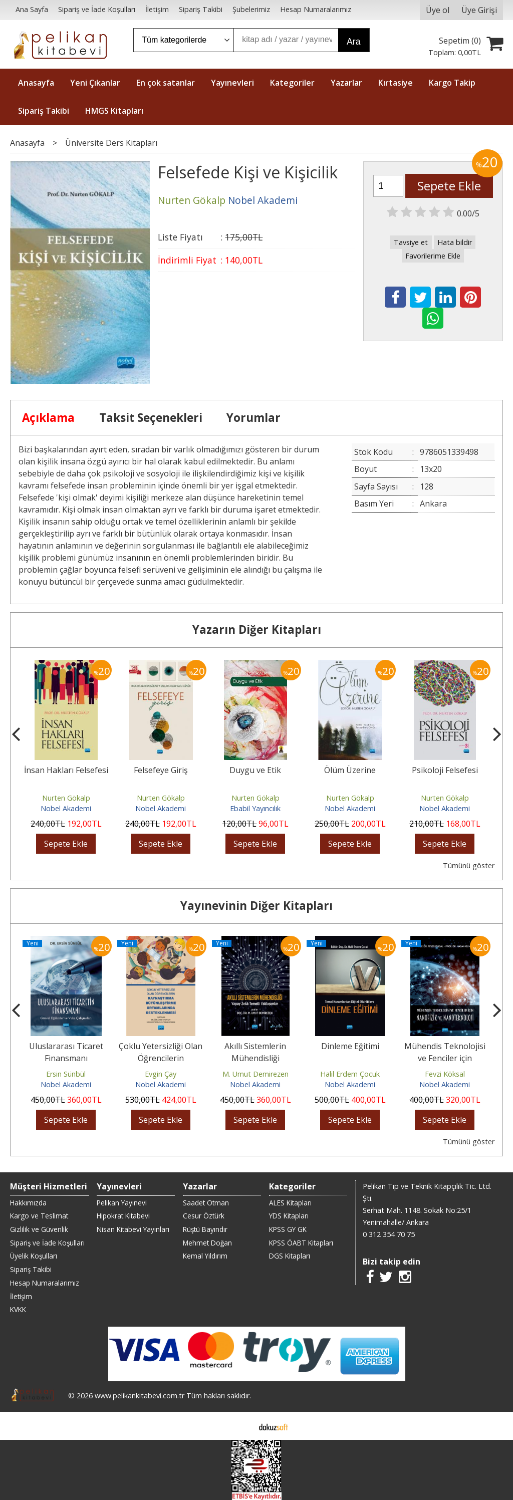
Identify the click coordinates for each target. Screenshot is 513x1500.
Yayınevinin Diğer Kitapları (256, 905)
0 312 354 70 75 (389, 1234)
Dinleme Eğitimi (350, 1046)
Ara (353, 42)
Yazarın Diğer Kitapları (256, 629)
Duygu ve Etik (255, 770)
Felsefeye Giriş (161, 770)
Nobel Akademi (66, 808)
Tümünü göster (468, 865)
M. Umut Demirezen (255, 1074)
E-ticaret (240, 1425)
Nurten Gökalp (66, 798)
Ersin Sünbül (66, 1074)
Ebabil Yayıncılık (255, 808)
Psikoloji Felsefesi (445, 770)
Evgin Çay (160, 1074)
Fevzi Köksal (445, 1074)
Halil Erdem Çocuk (350, 1074)
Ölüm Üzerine (350, 770)
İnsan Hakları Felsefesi (66, 770)
